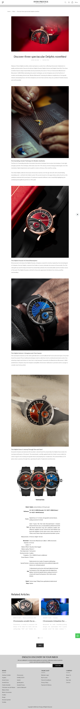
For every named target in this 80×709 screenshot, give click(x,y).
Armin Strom (5, 680)
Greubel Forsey (21, 685)
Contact (68, 682)
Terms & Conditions (46, 680)
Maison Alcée (5, 690)
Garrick (18, 680)
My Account (44, 677)
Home (9, 11)
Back (40, 645)
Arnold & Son (5, 682)
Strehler (4, 702)
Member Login (45, 675)
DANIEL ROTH (20, 677)
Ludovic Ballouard (21, 687)
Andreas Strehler (6, 675)
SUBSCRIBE (58, 665)
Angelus (4, 677)
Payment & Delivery (46, 685)
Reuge (3, 697)
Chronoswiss (20, 675)
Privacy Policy (44, 682)
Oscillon (4, 695)
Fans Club (68, 680)
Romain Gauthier (6, 699)
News (13, 11)
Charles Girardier (6, 685)
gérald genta (20, 682)
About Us (68, 675)
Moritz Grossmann (7, 692)
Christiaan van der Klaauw (8, 687)
